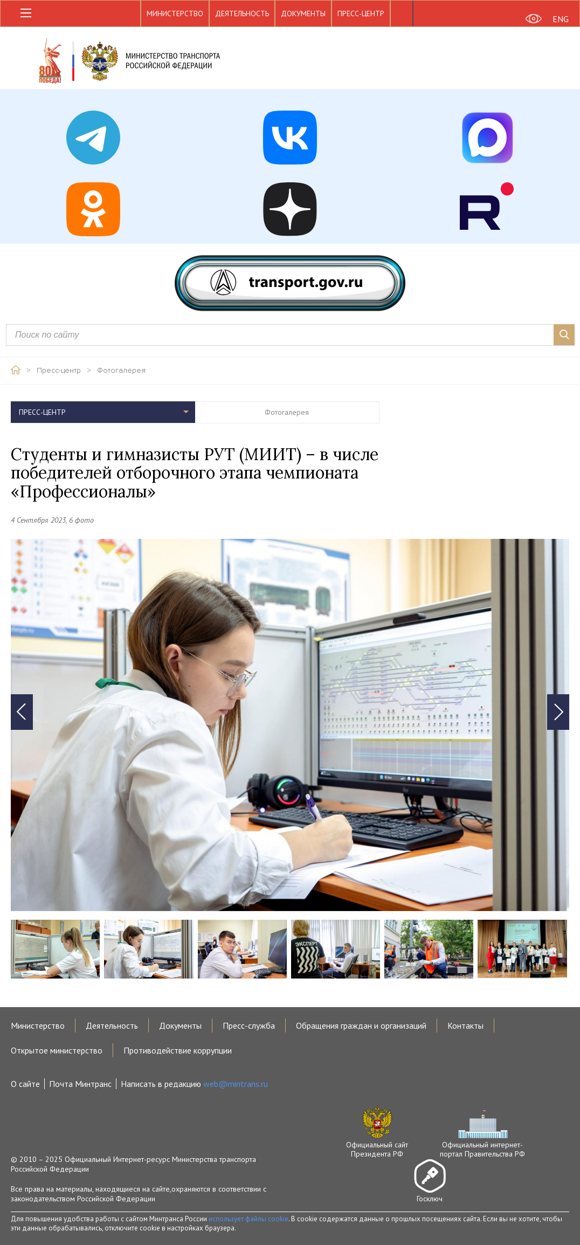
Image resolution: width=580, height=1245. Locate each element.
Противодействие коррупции (177, 1050)
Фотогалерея (121, 370)
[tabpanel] (290, 725)
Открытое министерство (56, 1050)
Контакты (465, 1025)
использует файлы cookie (248, 1218)
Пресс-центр (360, 13)
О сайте (25, 1083)
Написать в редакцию (194, 1083)
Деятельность (242, 13)
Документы (303, 13)
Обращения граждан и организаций (361, 1025)
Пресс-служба (249, 1025)
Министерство (175, 13)
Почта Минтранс (80, 1083)
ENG (561, 19)
